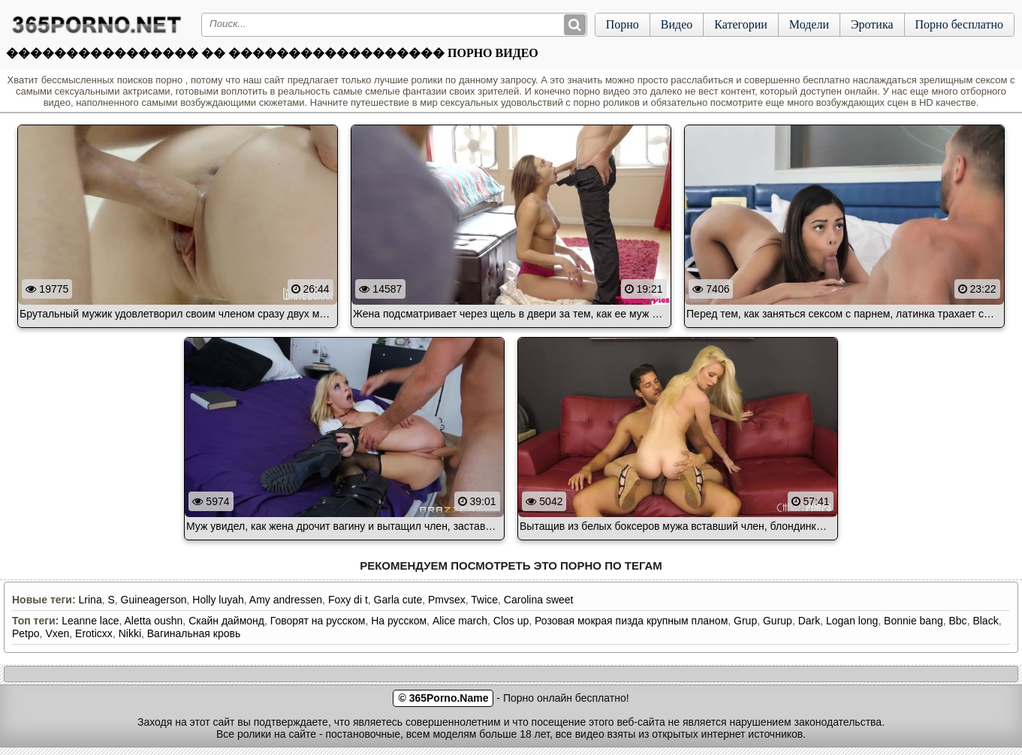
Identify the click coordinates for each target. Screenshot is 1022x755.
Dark (809, 621)
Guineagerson (154, 600)
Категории (740, 24)
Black (985, 621)
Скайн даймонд (226, 621)
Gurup (777, 621)
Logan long (852, 621)
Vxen (57, 633)
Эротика (872, 24)
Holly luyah (217, 600)
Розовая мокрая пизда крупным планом (631, 621)
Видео (676, 24)
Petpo (26, 633)
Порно (622, 24)
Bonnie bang (913, 621)
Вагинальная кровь (193, 633)
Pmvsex (447, 600)
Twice (484, 600)
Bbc (958, 621)
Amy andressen (285, 600)
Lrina (90, 600)
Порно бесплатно (959, 24)
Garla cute (398, 600)
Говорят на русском (318, 621)
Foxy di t (348, 600)
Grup (745, 621)
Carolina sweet (539, 600)
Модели (809, 24)
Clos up (511, 621)
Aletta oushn (154, 621)
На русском (399, 621)
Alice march (460, 621)
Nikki (130, 633)
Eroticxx (94, 633)
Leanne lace (90, 621)
